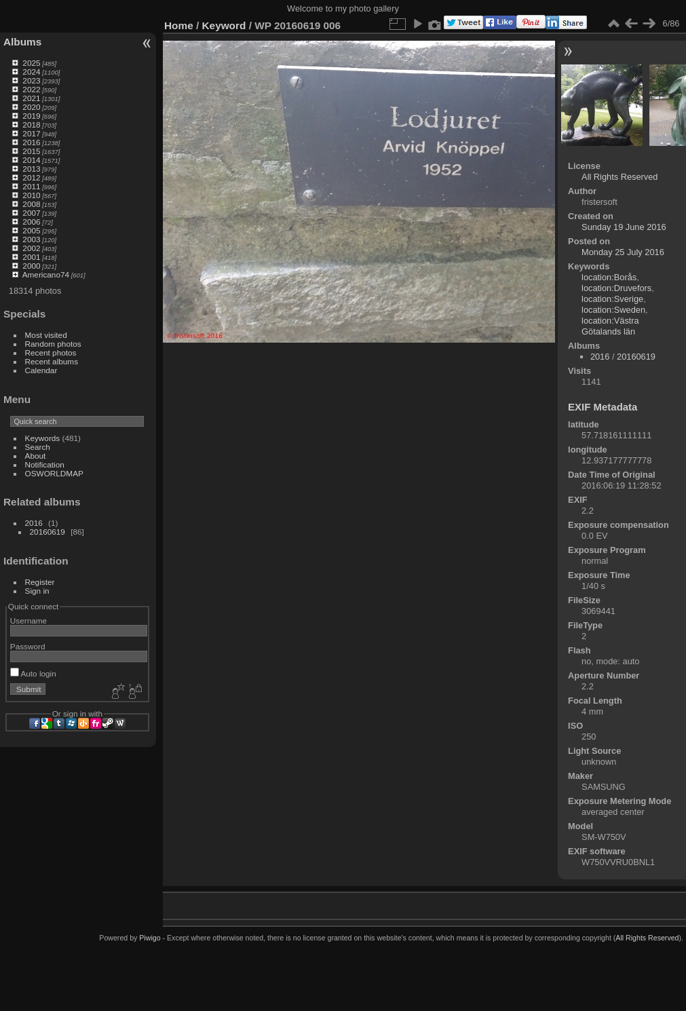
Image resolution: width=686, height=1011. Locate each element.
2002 (31, 248)
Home (178, 25)
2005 (31, 230)
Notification (44, 464)
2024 (31, 71)
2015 (31, 151)
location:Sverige (612, 299)
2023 (31, 80)
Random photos (53, 343)
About (35, 455)
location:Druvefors (616, 288)
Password (27, 646)
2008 (31, 203)
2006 (31, 221)
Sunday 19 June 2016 (624, 227)
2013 (31, 168)
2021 (31, 98)
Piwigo (149, 938)
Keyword (224, 25)
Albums (22, 41)
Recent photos (51, 352)
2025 (31, 62)
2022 (31, 89)
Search (37, 446)
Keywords (42, 438)
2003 (31, 239)
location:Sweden (613, 310)
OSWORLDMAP (54, 473)
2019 (31, 115)
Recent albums (51, 361)
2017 (31, 133)
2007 (31, 212)
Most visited (46, 334)
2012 (31, 177)
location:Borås (609, 277)
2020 (31, 106)
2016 (31, 142)
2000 (31, 265)
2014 (31, 159)
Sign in (37, 590)
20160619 (47, 531)
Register (40, 581)
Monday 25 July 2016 (623, 252)
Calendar (41, 370)
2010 (31, 195)
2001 (31, 256)
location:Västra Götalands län (610, 326)
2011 (31, 186)
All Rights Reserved (620, 177)
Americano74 (45, 274)
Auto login (33, 673)
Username (28, 620)
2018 (31, 124)
